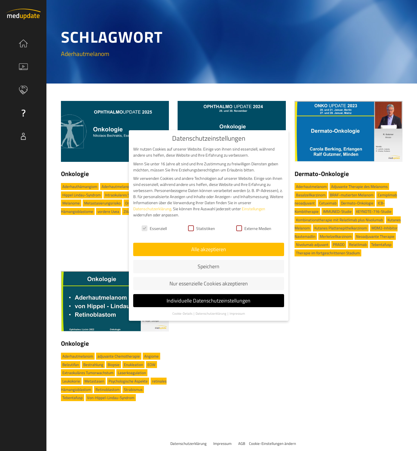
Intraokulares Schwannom (126, 195)
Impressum (222, 443)
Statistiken (201, 228)
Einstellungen (253, 209)
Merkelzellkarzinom (336, 236)
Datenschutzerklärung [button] (211, 313)
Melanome (71, 203)
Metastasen (94, 381)
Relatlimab (358, 244)
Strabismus (133, 389)
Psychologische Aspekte (128, 381)
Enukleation (133, 364)
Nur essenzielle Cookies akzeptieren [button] (208, 283)
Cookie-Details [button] (182, 313)
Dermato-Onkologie (322, 174)
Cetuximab (328, 203)
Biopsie (114, 364)
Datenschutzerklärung (188, 443)
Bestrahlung (93, 364)
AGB (241, 443)
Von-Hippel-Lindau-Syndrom (110, 398)
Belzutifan (70, 364)
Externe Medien (253, 228)
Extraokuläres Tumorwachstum (87, 373)
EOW (151, 364)
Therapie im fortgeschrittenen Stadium (328, 253)
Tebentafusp (381, 244)
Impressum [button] (237, 313)
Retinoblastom (107, 389)
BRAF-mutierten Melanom (351, 195)
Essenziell (154, 228)
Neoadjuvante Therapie (375, 236)
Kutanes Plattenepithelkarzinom (340, 228)
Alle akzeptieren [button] (208, 249)
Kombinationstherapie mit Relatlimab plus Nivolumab (339, 220)
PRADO (339, 244)
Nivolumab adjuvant (312, 244)
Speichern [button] (208, 266)
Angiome (151, 356)
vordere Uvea (108, 211)
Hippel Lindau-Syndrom (81, 195)
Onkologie (75, 174)
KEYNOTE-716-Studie (373, 211)
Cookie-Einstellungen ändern (272, 443)
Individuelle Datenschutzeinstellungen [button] (208, 301)
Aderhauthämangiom (79, 186)
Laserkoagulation (132, 373)
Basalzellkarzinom (311, 195)
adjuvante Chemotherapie (119, 356)
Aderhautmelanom (117, 186)
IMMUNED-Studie (337, 211)
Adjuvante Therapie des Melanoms (359, 186)
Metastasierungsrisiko (102, 203)
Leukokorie (71, 381)
